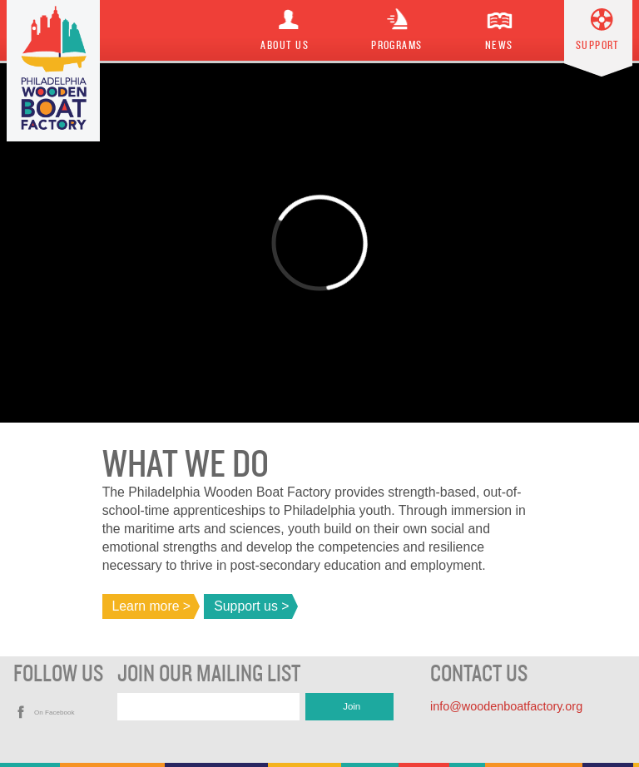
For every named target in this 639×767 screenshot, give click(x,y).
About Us (284, 45)
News (499, 45)
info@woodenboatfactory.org (506, 706)
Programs (397, 45)
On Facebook (54, 712)
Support (598, 45)
